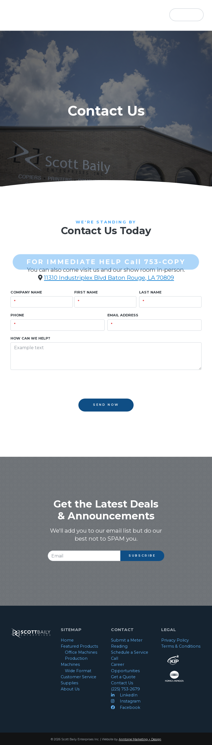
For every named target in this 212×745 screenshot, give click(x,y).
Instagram (126, 701)
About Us (70, 689)
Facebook (125, 707)
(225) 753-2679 (125, 689)
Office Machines (81, 652)
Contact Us (122, 682)
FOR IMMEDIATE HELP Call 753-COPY (105, 256)
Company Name (26, 292)
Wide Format (78, 670)
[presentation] (52, 385)
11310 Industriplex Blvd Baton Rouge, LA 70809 (109, 277)
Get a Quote (123, 676)
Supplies (69, 682)
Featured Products (79, 646)
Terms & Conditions (180, 646)
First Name (86, 292)
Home (67, 640)
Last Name (150, 292)
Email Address (122, 315)
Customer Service (78, 676)
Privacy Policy (175, 640)
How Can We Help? (30, 338)
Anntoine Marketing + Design (140, 739)
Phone (17, 315)
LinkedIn (124, 695)
